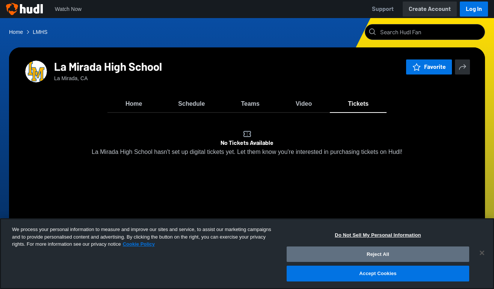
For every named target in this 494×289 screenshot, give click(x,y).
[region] (247, 253)
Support (383, 9)
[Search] (431, 32)
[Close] (482, 253)
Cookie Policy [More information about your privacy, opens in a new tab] (139, 244)
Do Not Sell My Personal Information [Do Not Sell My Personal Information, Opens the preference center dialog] (378, 235)
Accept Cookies (377, 273)
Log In (474, 9)
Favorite (429, 67)
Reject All (378, 254)
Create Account (430, 9)
